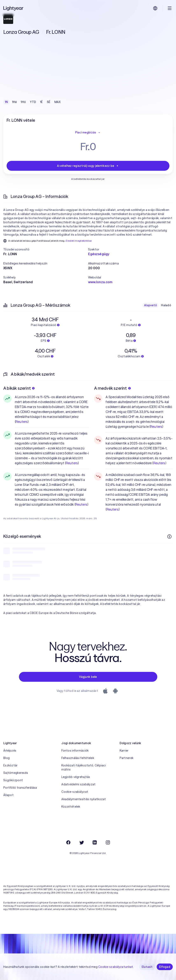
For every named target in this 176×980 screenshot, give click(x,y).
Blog (6, 758)
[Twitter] (81, 842)
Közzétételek (70, 806)
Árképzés (9, 750)
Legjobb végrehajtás (75, 777)
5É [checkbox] (48, 102)
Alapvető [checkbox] (150, 305)
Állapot (8, 795)
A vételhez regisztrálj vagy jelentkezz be (88, 166)
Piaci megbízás (88, 132)
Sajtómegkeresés (15, 773)
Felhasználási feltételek (77, 758)
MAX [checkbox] (57, 102)
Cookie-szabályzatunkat (115, 967)
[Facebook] (68, 842)
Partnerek (127, 758)
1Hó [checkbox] (23, 102)
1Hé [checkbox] (14, 102)
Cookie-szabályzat (74, 792)
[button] (45, 249)
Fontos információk (75, 750)
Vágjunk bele (88, 677)
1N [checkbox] (6, 102)
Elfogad (164, 967)
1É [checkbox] (41, 102)
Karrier (124, 750)
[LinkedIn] (95, 842)
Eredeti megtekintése (79, 240)
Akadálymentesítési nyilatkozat (83, 799)
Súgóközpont (13, 780)
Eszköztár (10, 765)
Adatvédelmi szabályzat (78, 784)
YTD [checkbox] (33, 102)
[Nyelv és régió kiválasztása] (155, 8)
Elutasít (147, 967)
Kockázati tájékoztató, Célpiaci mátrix (83, 767)
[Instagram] (108, 842)
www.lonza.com (100, 282)
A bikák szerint (19, 388)
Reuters (22, 422)
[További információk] (169, 536)
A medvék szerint (112, 388)
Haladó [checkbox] (166, 305)
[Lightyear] (13, 8)
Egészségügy (99, 254)
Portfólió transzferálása (20, 787)
